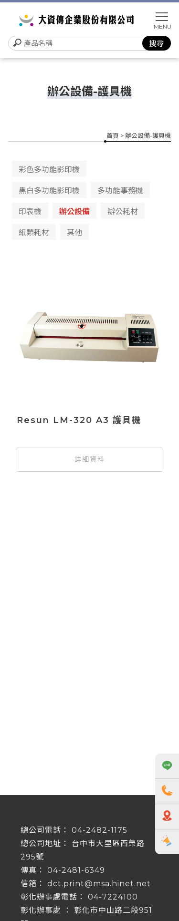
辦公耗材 (122, 211)
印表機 (30, 211)
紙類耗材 (34, 232)
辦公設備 (74, 211)
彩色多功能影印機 (49, 169)
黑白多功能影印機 (49, 190)
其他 (74, 232)
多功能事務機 (120, 190)
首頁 (112, 135)
